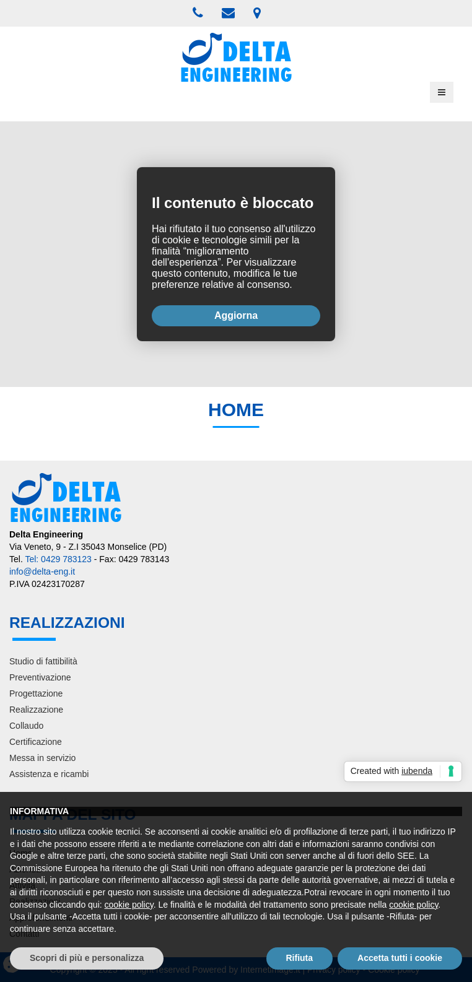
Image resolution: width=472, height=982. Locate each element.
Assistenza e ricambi (49, 774)
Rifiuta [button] (299, 958)
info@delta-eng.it (42, 571)
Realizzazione (36, 710)
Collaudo (26, 726)
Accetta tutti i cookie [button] (399, 958)
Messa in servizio (42, 758)
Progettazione (36, 693)
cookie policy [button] (129, 905)
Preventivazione (40, 677)
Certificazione (35, 742)
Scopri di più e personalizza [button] (87, 958)
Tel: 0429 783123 (58, 559)
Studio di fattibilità (43, 661)
